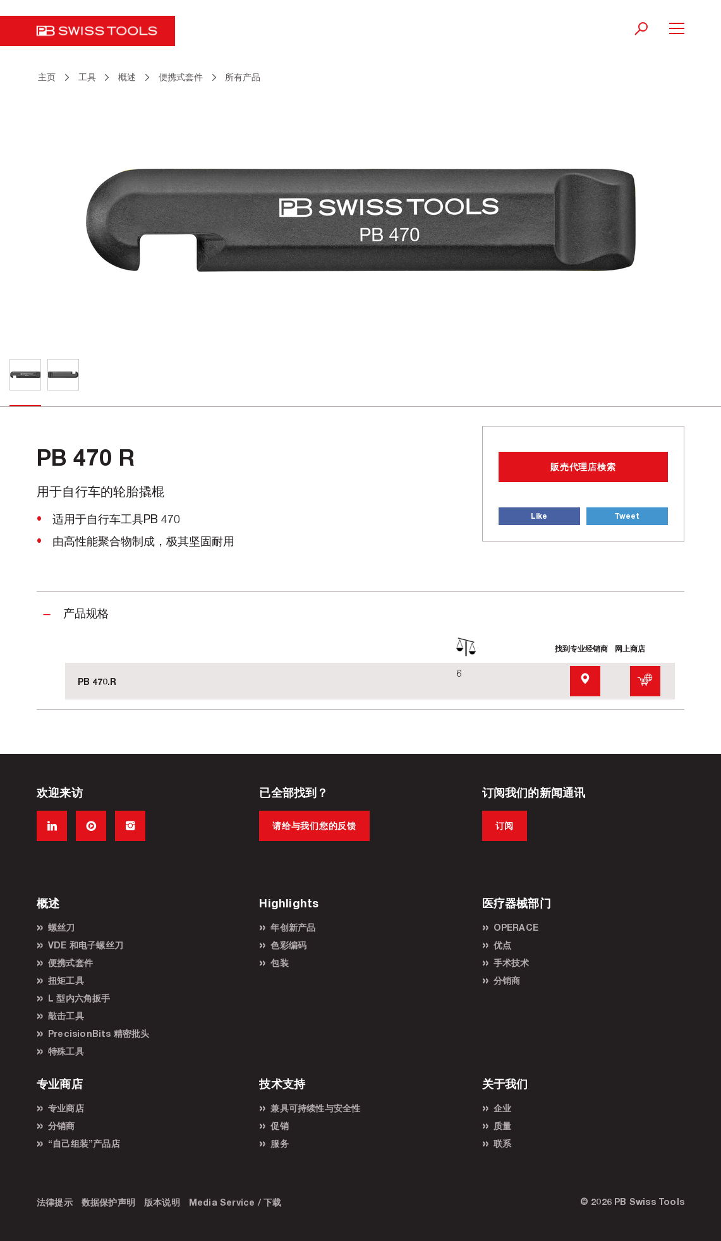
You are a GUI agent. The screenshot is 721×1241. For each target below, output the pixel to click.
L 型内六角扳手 (79, 998)
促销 (279, 1125)
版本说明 (162, 1202)
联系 (502, 1143)
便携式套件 (70, 962)
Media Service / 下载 (235, 1202)
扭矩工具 (66, 980)
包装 (279, 962)
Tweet (626, 516)
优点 (502, 945)
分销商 (507, 980)
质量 (502, 1125)
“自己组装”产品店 (84, 1143)
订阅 (504, 825)
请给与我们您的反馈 (314, 825)
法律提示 (55, 1202)
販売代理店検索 (582, 466)
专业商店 (66, 1108)
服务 (279, 1143)
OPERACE (516, 927)
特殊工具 (66, 1051)
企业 (502, 1108)
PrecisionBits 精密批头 (99, 1033)
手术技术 (512, 962)
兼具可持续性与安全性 (315, 1108)
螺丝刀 (61, 927)
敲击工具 (66, 1015)
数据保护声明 (108, 1202)
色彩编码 (288, 945)
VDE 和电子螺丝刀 (85, 945)
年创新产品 (292, 927)
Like (539, 516)
